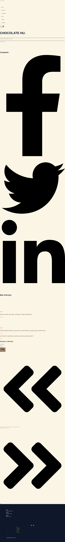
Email (1, 346)
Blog (2, 16)
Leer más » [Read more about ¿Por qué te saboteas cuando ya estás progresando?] (1, 338)
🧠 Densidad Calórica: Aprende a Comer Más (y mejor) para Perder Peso (22, 330)
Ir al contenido (2, 0)
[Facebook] (31, 525)
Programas (4, 13)
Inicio (3, 7)
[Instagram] (33, 525)
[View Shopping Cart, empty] (2, 26)
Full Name (1, 344)
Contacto (3, 22)
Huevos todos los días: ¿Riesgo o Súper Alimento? (16, 314)
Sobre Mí (3, 10)
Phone (1, 345)
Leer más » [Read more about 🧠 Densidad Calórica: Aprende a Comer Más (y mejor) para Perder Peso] (1, 333)
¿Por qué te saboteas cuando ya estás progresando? (16, 336)
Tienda (3, 19)
